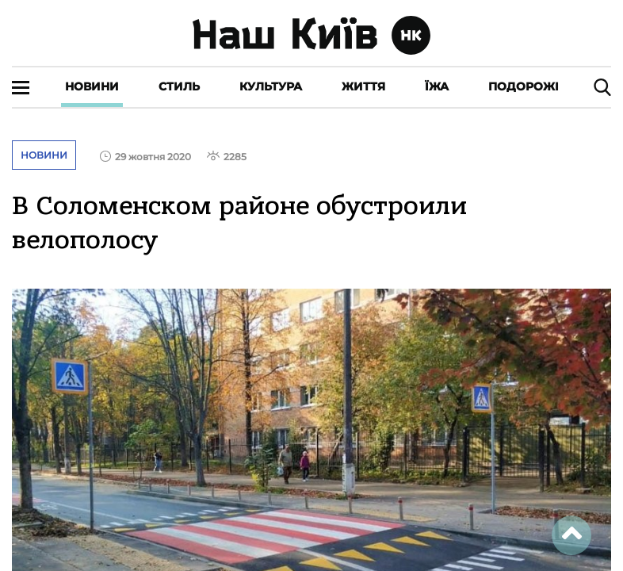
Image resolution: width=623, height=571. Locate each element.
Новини (92, 86)
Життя (363, 86)
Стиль (179, 86)
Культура (270, 86)
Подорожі (523, 86)
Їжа (437, 86)
